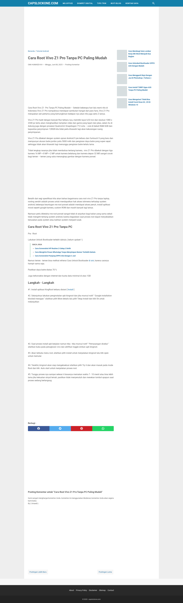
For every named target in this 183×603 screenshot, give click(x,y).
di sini (91, 260)
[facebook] (38, 428)
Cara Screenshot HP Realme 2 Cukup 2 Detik (53, 248)
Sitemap (102, 590)
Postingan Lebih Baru (38, 572)
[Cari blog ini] (153, 3)
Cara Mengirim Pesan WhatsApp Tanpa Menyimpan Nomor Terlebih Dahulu (65, 252)
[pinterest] (81, 428)
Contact (111, 590)
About (71, 590)
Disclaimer (93, 590)
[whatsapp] (103, 428)
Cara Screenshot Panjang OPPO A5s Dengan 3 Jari (55, 256)
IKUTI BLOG (116, 3)
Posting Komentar (72, 65)
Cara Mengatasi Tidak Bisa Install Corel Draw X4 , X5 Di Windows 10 (139, 102)
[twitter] (60, 428)
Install (70, 289)
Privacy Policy (81, 590)
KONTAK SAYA (132, 3)
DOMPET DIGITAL (85, 3)
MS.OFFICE (68, 3)
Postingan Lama (105, 572)
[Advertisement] (91, 28)
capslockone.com (43, 3)
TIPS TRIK (101, 3)
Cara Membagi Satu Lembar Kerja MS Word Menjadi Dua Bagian (139, 53)
